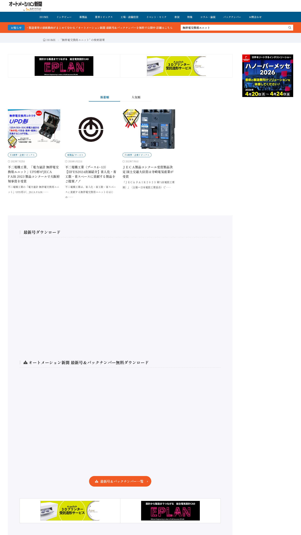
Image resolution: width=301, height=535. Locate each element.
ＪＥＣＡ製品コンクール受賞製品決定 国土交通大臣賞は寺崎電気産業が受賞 (148, 172)
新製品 (83, 17)
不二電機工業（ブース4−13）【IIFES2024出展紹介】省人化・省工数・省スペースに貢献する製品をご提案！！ (90, 174)
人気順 (136, 97)
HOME (44, 17)
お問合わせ (255, 17)
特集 (189, 17)
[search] (289, 28)
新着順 (104, 97)
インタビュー (64, 17)
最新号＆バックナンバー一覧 (121, 481)
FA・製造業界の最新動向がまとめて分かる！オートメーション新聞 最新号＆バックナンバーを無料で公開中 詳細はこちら (102, 28)
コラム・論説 (207, 17)
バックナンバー (232, 17)
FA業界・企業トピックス (22, 154)
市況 (176, 17)
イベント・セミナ (156, 17)
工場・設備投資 (129, 17)
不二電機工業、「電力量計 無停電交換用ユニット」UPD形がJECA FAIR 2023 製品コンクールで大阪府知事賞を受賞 (34, 174)
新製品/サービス (75, 154)
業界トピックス (104, 17)
